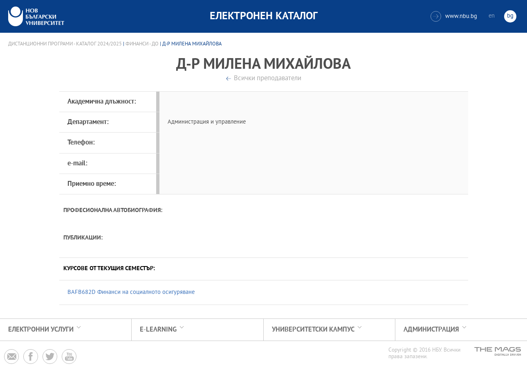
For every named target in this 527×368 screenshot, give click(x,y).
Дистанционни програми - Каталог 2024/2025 (65, 44)
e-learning (158, 329)
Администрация (431, 329)
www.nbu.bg (454, 16)
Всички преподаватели (267, 79)
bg (510, 16)
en (492, 16)
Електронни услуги (41, 329)
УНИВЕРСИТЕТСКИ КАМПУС (313, 329)
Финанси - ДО (142, 44)
